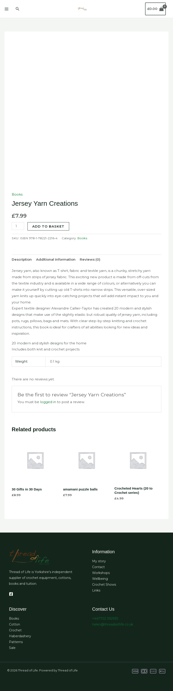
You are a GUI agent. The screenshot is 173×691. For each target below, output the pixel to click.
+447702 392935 (105, 618)
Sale (12, 648)
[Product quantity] (18, 226)
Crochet (15, 630)
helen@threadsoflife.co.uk (112, 624)
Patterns (16, 642)
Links (96, 590)
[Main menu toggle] (6, 9)
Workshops (101, 573)
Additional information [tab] (55, 259)
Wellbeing (100, 579)
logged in (48, 402)
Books (17, 194)
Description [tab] (22, 259)
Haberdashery (20, 636)
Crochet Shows (104, 585)
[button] (18, 9)
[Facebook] (11, 594)
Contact (98, 567)
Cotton (14, 624)
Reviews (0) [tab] (90, 259)
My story (99, 561)
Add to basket (48, 226)
